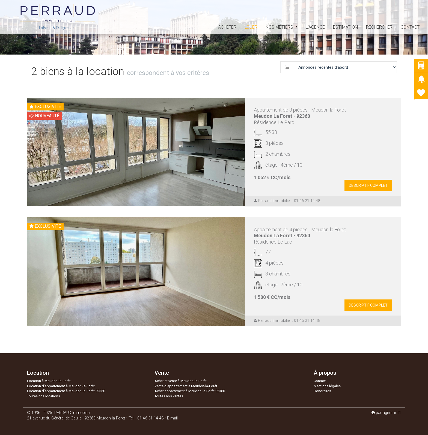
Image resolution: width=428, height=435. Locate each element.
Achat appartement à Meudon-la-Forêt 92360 (189, 391)
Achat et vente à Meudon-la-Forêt (180, 381)
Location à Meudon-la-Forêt (49, 381)
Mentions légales (327, 386)
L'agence (315, 27)
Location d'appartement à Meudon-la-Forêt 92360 (66, 391)
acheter (227, 27)
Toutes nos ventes (168, 396)
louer (251, 27)
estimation (345, 27)
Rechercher (379, 27)
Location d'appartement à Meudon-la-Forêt (61, 386)
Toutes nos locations (43, 396)
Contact (410, 27)
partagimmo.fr (386, 412)
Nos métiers (282, 27)
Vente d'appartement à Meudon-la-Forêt (185, 386)
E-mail (172, 418)
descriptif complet (368, 185)
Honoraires (322, 391)
